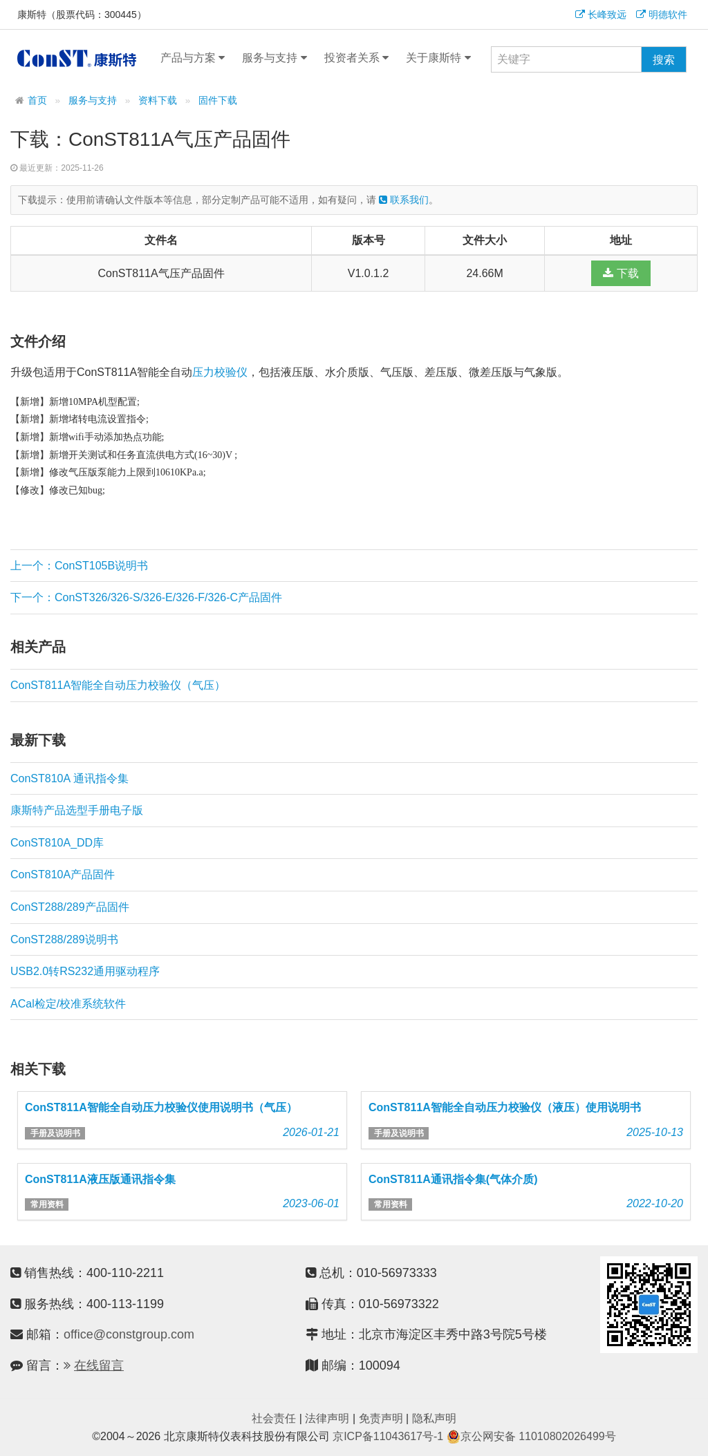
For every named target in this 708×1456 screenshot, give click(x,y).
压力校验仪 (220, 372)
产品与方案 (192, 58)
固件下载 (217, 100)
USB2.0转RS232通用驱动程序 (85, 971)
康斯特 (76, 58)
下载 (620, 273)
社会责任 (274, 1418)
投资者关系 (356, 58)
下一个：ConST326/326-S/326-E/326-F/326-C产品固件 (146, 597)
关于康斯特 (438, 58)
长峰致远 (600, 14)
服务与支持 (274, 58)
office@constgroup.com (129, 1334)
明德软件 (661, 14)
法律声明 (327, 1418)
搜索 (664, 60)
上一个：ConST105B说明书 (79, 565)
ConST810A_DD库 (57, 843)
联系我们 (404, 199)
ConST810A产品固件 (62, 874)
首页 (37, 100)
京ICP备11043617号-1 (388, 1436)
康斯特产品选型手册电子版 (76, 810)
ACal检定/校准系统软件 (68, 1004)
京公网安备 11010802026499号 (531, 1436)
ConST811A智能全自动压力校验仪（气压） (117, 685)
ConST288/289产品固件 (69, 907)
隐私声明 (434, 1418)
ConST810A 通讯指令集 (69, 778)
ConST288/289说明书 (64, 939)
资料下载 (157, 100)
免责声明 (381, 1418)
